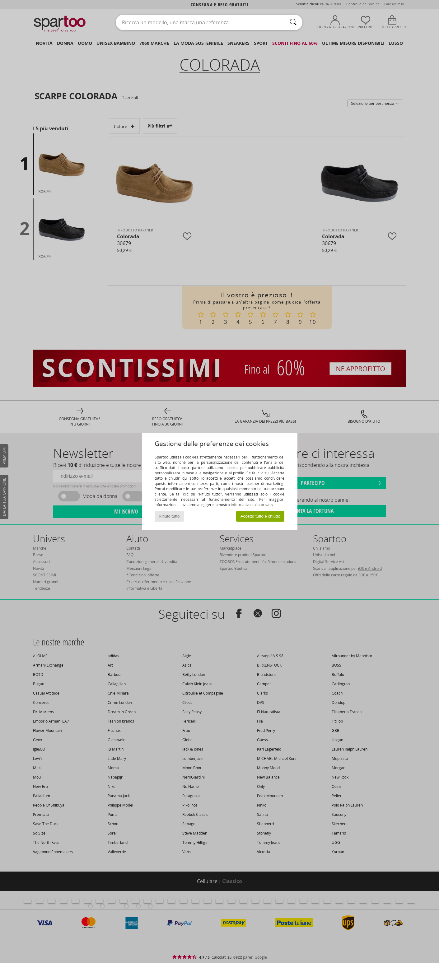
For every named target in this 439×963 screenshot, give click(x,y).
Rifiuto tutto (169, 516)
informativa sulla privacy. (252, 504)
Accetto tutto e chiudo (260, 516)
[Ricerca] (293, 22)
